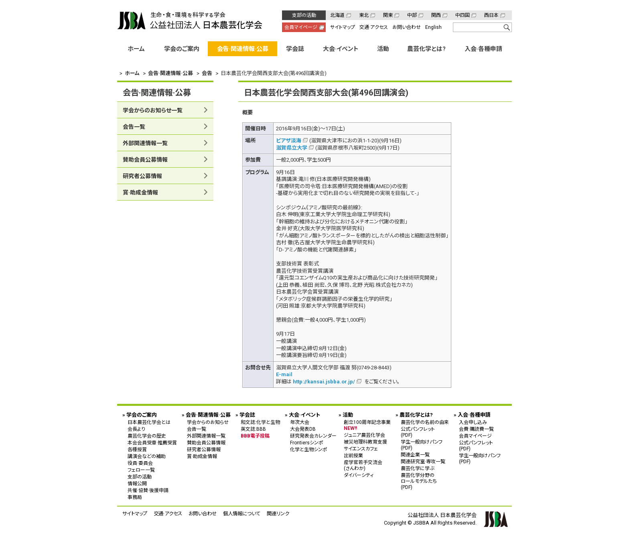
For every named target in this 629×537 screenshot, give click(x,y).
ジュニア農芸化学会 (364, 435)
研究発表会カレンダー (313, 435)
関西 (436, 15)
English (433, 27)
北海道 (337, 15)
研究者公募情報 (142, 176)
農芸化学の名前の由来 (425, 422)
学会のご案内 (181, 49)
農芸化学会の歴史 (147, 435)
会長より (136, 429)
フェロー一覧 (141, 469)
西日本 (491, 15)
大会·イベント (341, 49)
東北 (364, 15)
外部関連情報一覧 (145, 143)
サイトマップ (342, 27)
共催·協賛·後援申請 (148, 490)
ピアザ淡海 (288, 141)
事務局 (135, 497)
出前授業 (353, 455)
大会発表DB (303, 429)
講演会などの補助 (147, 456)
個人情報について (241, 513)
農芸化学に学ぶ (417, 468)
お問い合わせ (406, 27)
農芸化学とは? (426, 49)
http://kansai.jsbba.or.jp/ (324, 381)
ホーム (136, 49)
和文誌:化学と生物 (260, 422)
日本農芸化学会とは (149, 422)
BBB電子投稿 (255, 435)
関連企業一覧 (415, 454)
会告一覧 (134, 127)
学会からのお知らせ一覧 (153, 110)
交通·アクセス (373, 27)
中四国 (462, 15)
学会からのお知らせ (208, 422)
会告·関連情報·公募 (242, 49)
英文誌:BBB (253, 429)
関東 (388, 15)
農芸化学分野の (425, 480)
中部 (412, 15)
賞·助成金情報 (140, 192)
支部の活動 (304, 15)
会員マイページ (300, 27)
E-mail (284, 374)
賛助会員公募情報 (145, 159)
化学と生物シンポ (308, 449)
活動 (383, 49)
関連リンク (278, 513)
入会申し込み (473, 422)
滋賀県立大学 (291, 147)
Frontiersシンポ (306, 442)
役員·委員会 (140, 463)
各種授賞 (137, 449)
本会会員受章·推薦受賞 (152, 442)
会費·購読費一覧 (476, 429)
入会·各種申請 (483, 49)
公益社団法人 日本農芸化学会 (189, 20)
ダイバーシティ (358, 475)
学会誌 (295, 49)
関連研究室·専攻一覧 (423, 461)
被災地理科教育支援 (365, 441)
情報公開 (137, 483)
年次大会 (299, 422)
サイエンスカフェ (361, 448)
